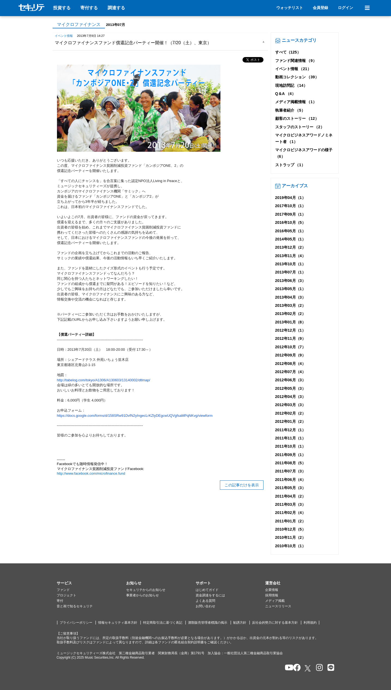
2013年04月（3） (290, 297)
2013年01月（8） (290, 322)
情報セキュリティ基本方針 (117, 622)
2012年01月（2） (290, 421)
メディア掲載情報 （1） (296, 102)
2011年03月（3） (290, 504)
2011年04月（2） (290, 496)
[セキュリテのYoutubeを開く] (287, 668)
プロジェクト (66, 595)
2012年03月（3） (290, 405)
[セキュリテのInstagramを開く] (318, 668)
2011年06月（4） (290, 479)
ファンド (63, 590)
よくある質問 (205, 601)
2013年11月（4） (290, 256)
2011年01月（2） (290, 521)
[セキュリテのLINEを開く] (330, 668)
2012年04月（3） (290, 396)
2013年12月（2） (290, 247)
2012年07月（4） (290, 372)
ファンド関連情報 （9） (296, 60)
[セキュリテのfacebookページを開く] (295, 668)
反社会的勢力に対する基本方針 (275, 622)
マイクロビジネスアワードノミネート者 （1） (303, 138)
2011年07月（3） (290, 471)
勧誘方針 (239, 622)
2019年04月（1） (290, 197)
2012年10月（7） (290, 347)
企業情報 (271, 590)
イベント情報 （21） (293, 69)
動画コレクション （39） (297, 77)
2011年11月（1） (290, 438)
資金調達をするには (210, 595)
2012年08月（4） (290, 363)
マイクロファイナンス (79, 24)
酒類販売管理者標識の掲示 (207, 622)
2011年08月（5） (290, 463)
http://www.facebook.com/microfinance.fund (91, 473)
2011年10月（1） (290, 446)
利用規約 (310, 622)
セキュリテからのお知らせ (145, 590)
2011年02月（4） (290, 512)
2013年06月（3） (290, 280)
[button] (91, 583)
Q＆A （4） (285, 93)
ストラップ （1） (290, 165)
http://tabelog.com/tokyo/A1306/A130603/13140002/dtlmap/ (103, 380)
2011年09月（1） (290, 455)
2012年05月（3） (290, 388)
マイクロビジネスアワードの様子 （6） (303, 153)
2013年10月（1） (290, 264)
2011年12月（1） (290, 430)
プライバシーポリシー (76, 622)
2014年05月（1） (290, 239)
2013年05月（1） (290, 289)
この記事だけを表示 (242, 485)
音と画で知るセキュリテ (75, 606)
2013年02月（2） (290, 313)
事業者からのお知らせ (142, 595)
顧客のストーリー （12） (297, 118)
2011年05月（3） (290, 488)
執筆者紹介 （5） (290, 110)
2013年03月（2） (290, 305)
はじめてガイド (207, 590)
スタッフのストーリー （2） (299, 127)
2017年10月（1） (290, 206)
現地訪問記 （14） (291, 85)
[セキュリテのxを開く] (308, 668)
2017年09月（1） (290, 214)
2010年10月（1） (290, 546)
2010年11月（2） (290, 537)
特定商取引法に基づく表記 (162, 622)
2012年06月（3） (290, 380)
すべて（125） (288, 52)
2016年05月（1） (290, 231)
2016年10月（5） (290, 222)
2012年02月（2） (290, 413)
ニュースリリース (278, 606)
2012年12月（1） (290, 330)
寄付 (60, 601)
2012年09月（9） (290, 355)
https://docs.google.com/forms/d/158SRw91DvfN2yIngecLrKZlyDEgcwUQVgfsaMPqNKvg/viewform (135, 416)
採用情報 (271, 595)
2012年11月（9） (290, 338)
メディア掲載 (275, 601)
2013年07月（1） (290, 272)
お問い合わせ (205, 606)
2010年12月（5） (290, 529)
